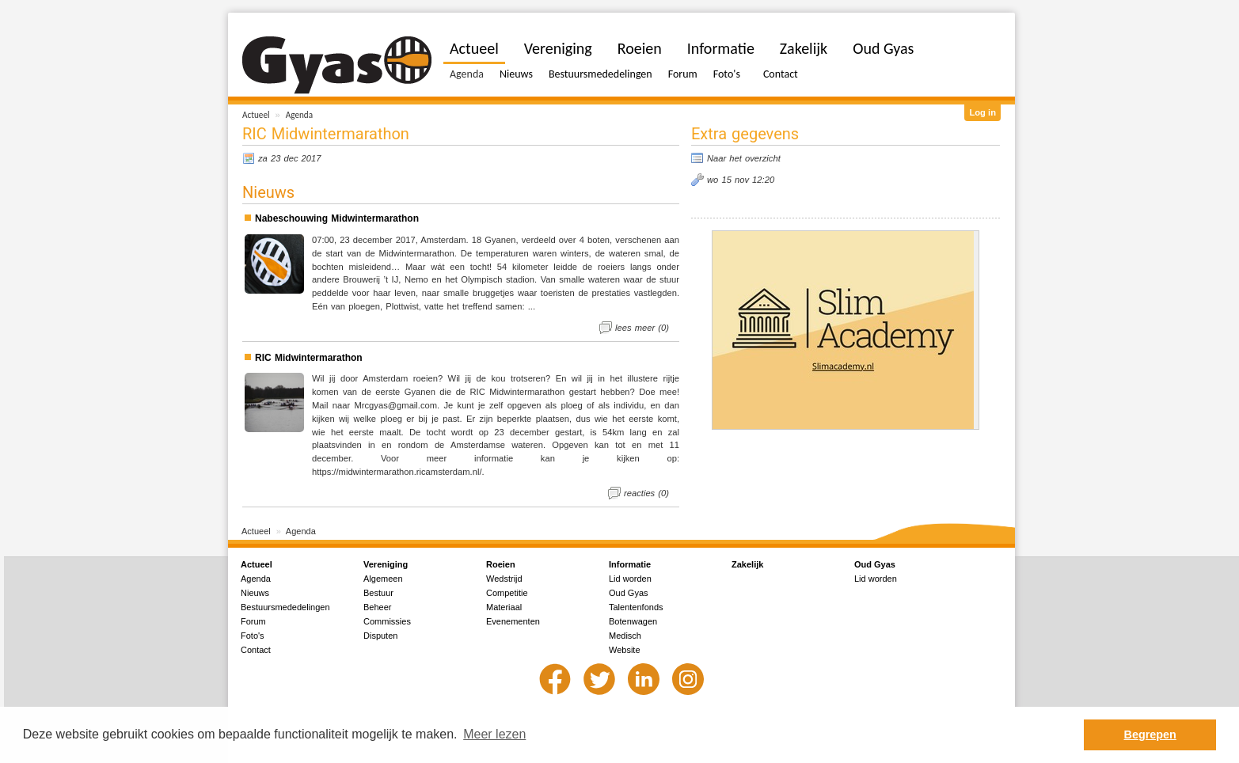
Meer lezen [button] (494, 734)
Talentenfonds (636, 607)
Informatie (720, 48)
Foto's (726, 74)
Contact (780, 74)
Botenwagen (633, 621)
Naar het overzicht (744, 158)
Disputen (380, 635)
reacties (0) (646, 493)
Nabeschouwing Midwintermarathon (337, 218)
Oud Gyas (883, 48)
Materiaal (504, 607)
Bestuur (378, 593)
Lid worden (630, 578)
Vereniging (558, 48)
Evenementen (513, 621)
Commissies (387, 621)
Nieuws (516, 74)
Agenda (299, 114)
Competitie (507, 593)
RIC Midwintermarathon (309, 357)
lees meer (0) (642, 327)
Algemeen (383, 578)
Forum (682, 74)
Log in (982, 112)
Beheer (377, 607)
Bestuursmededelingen (600, 74)
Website (624, 650)
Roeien (640, 48)
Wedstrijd (504, 578)
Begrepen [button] (1150, 734)
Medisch (625, 635)
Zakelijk (803, 48)
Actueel (256, 114)
